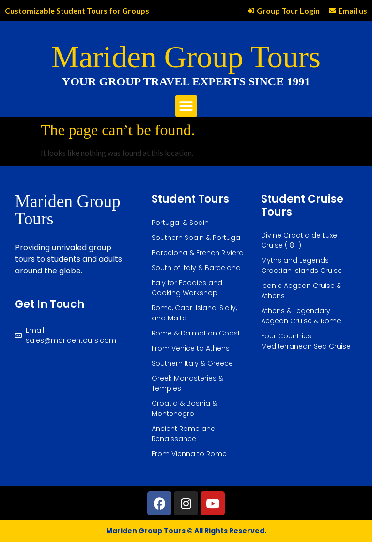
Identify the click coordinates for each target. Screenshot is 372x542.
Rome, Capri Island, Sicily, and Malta (194, 313)
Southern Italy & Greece (192, 363)
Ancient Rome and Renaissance (184, 434)
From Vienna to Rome (189, 454)
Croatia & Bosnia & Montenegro (184, 408)
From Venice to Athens (191, 348)
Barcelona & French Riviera (198, 252)
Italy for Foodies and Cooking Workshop (187, 288)
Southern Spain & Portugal (197, 237)
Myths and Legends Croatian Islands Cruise (301, 265)
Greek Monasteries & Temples (187, 383)
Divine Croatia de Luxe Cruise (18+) (299, 240)
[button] (186, 106)
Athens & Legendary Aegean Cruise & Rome (301, 316)
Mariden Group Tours (186, 57)
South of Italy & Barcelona (196, 267)
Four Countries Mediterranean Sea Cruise (306, 341)
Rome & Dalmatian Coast (196, 333)
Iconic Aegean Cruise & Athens (301, 291)
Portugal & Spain (180, 222)
